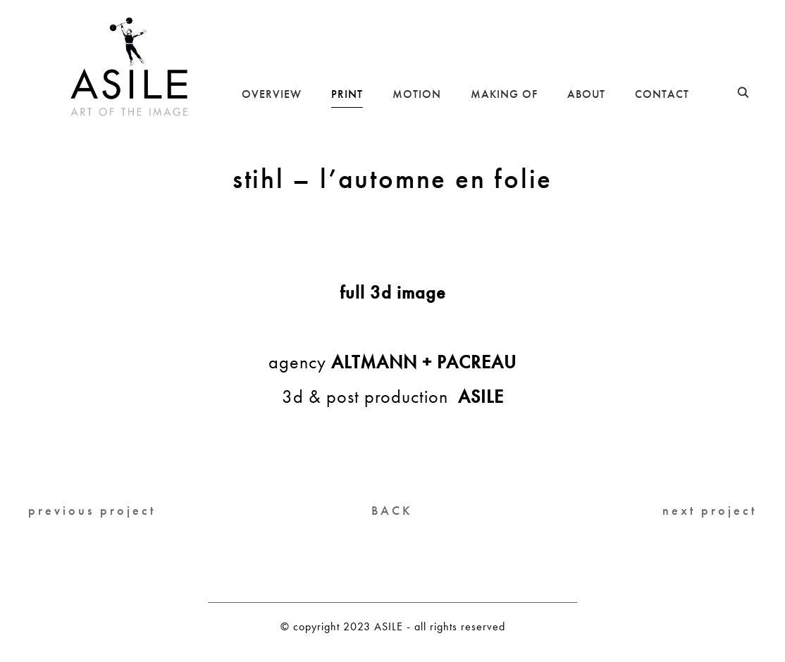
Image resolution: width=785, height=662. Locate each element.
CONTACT (662, 94)
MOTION (416, 94)
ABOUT (586, 94)
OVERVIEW (272, 94)
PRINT (347, 94)
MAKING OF (504, 94)
